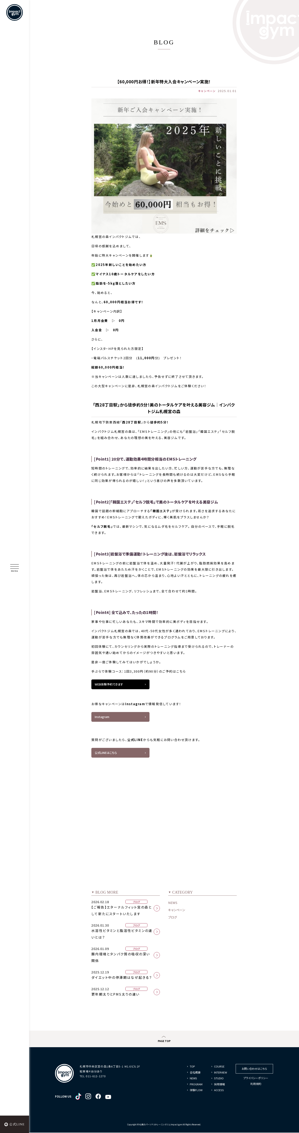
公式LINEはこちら (106, 754)
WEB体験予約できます (109, 684)
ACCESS (219, 1091)
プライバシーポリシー (255, 1079)
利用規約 (255, 1085)
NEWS (172, 904)
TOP (192, 1068)
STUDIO (219, 1080)
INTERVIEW (220, 1074)
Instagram (102, 717)
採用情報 (219, 1085)
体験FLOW (196, 1091)
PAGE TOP (164, 1042)
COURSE (219, 1068)
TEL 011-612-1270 (93, 1078)
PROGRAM (196, 1085)
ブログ (172, 918)
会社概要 (195, 1074)
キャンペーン (176, 911)
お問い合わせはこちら (254, 1070)
